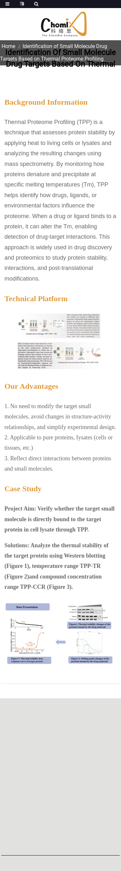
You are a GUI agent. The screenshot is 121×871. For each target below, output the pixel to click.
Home (8, 46)
